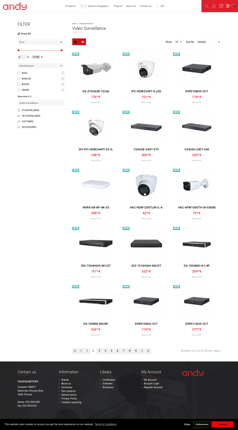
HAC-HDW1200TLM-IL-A (146, 207)
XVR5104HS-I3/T (146, 324)
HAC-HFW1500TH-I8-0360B (197, 207)
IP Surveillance (30, 110)
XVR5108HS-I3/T (196, 91)
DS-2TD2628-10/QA (96, 91)
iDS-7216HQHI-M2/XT (146, 265)
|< (75, 350)
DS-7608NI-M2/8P (95, 324)
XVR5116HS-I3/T (196, 324)
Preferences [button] (202, 424)
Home (74, 24)
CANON (25, 90)
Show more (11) (24, 96)
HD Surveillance (31, 116)
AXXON (25, 84)
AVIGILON (26, 78)
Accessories (29, 127)
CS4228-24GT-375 (146, 149)
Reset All (24, 34)
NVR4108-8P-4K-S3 (96, 207)
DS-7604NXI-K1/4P (197, 265)
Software (28, 121)
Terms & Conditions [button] (105, 424)
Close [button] (187, 424)
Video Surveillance (86, 24)
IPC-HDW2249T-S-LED (146, 91)
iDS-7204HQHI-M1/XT (96, 265)
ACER (24, 73)
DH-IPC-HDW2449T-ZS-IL (96, 149)
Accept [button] (222, 424)
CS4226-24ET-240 (196, 149)
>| (148, 350)
